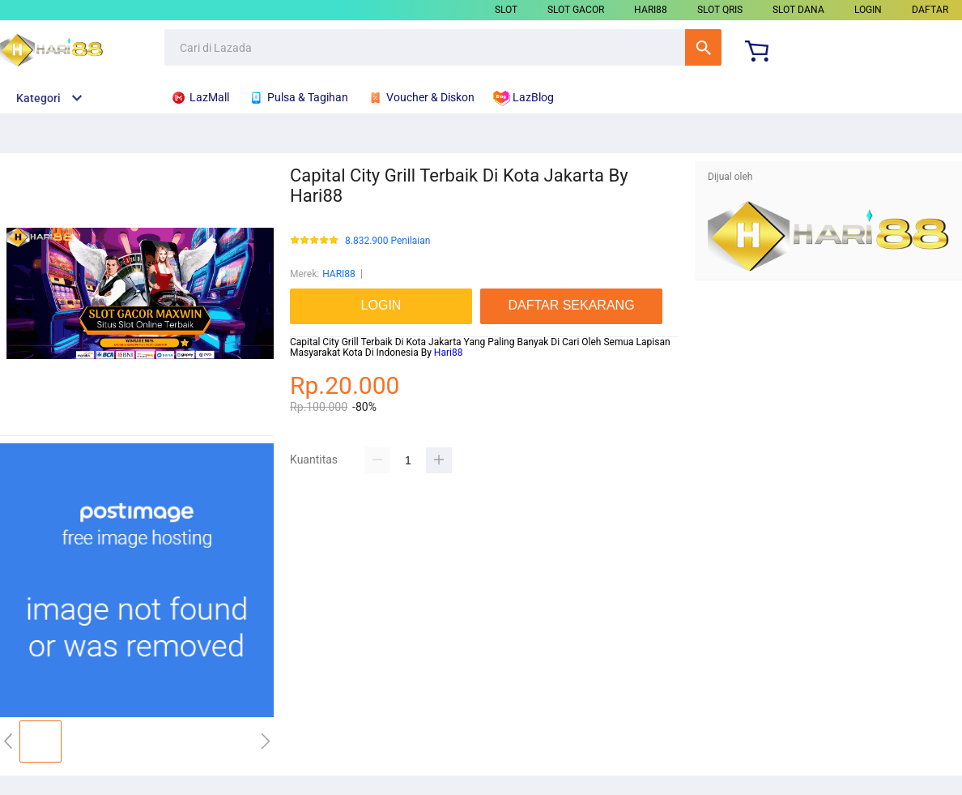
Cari (703, 47)
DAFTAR (930, 9)
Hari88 (448, 352)
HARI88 (650, 9)
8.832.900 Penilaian (387, 241)
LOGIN (868, 9)
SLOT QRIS (720, 9)
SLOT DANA (798, 9)
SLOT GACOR (575, 9)
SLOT (506, 9)
